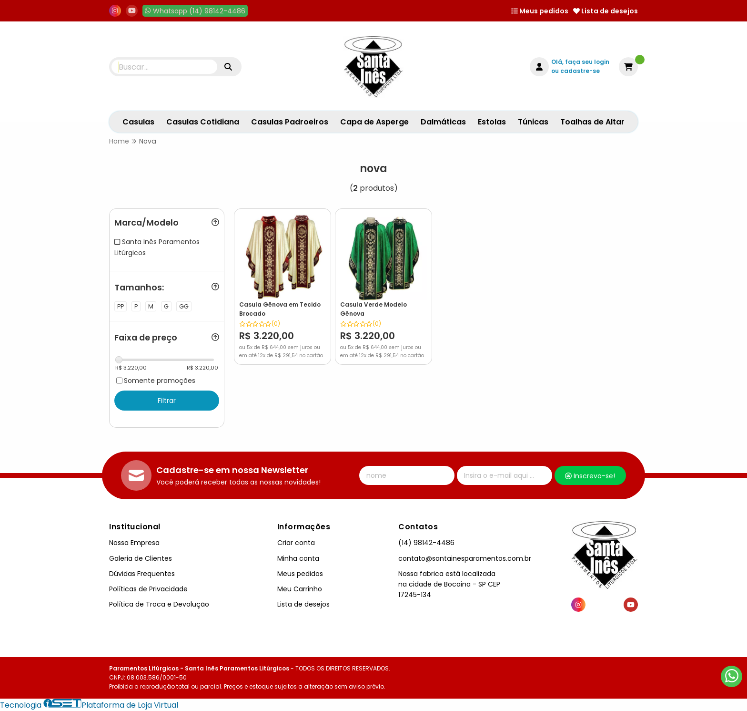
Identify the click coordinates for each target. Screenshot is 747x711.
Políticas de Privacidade (148, 589)
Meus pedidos (539, 11)
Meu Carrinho (299, 589)
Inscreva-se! (590, 476)
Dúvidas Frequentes (142, 573)
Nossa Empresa (134, 542)
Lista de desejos (605, 11)
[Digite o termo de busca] (164, 67)
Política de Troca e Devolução (159, 604)
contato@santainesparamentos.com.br (464, 558)
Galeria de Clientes (140, 558)
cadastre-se (580, 71)
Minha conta (298, 558)
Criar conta (296, 542)
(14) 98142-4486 (426, 542)
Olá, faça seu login (580, 62)
